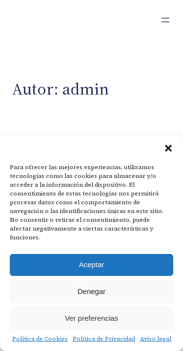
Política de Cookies (40, 339)
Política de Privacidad (104, 339)
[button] (168, 148)
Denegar (92, 291)
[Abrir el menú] (165, 20)
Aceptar (91, 264)
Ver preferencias (91, 318)
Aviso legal (155, 339)
